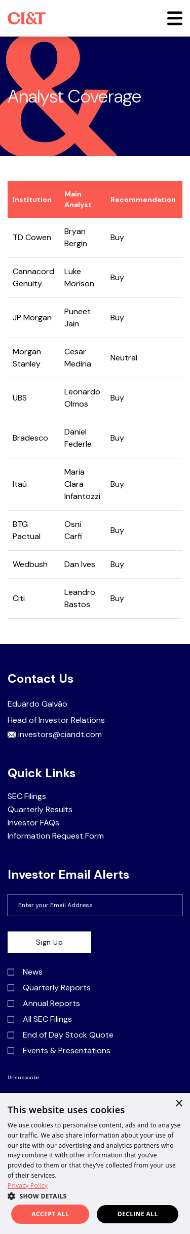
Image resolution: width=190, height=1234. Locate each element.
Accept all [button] (50, 1214)
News (25, 972)
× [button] (178, 1104)
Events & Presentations (59, 1051)
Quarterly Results (40, 810)
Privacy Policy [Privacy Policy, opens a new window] (28, 1185)
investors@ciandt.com (55, 734)
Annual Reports (44, 1003)
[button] (174, 18)
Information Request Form (56, 836)
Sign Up (49, 942)
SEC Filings (27, 796)
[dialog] (95, 1163)
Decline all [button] (138, 1214)
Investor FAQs (33, 823)
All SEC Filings (40, 1019)
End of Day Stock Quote (60, 1035)
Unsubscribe (23, 1077)
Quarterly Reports (49, 988)
